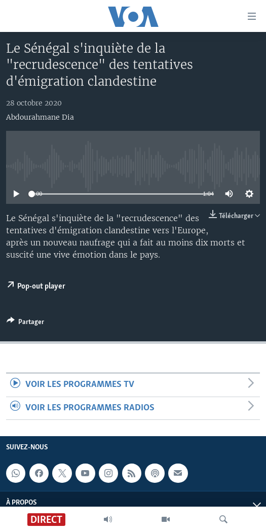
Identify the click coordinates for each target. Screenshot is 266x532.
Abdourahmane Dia (40, 117)
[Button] (25, 323)
